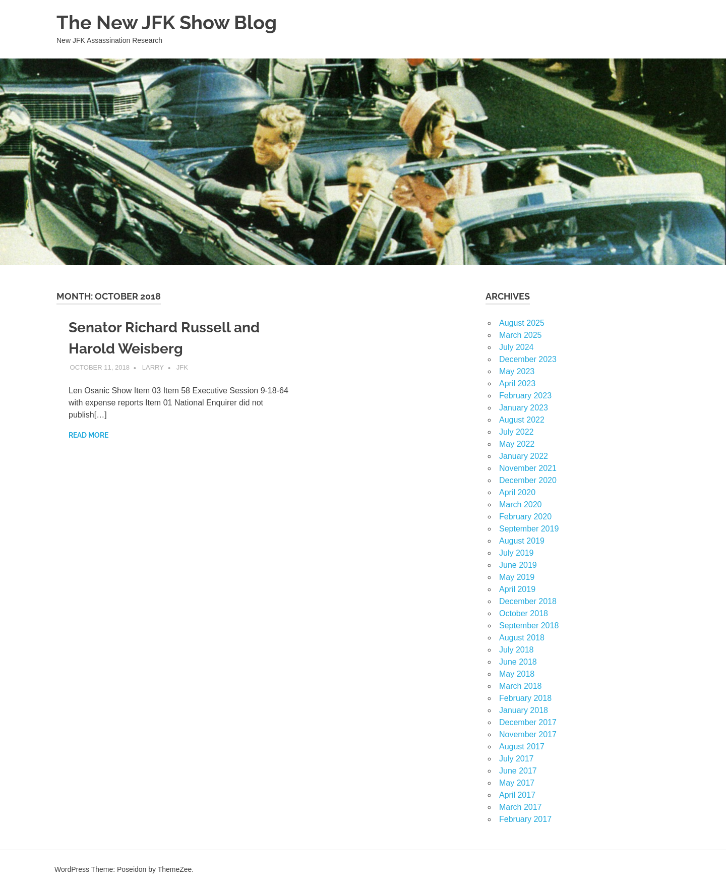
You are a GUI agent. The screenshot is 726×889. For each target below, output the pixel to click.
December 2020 (528, 480)
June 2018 (518, 662)
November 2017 (528, 734)
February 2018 (525, 698)
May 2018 (516, 674)
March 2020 (520, 504)
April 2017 (517, 795)
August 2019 (521, 541)
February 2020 (525, 516)
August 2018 (521, 637)
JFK (182, 367)
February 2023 (525, 395)
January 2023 (523, 407)
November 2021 (528, 468)
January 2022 (523, 456)
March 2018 (520, 686)
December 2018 (528, 601)
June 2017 (518, 770)
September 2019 (529, 528)
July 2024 (516, 347)
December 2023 (528, 359)
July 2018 (516, 649)
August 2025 (521, 323)
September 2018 (529, 625)
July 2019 (516, 553)
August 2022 (521, 420)
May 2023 (516, 371)
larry (153, 367)
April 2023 (517, 383)
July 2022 (516, 432)
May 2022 (516, 444)
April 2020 (517, 492)
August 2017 (521, 746)
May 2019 (516, 577)
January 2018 (523, 710)
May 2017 (516, 783)
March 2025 (520, 335)
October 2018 (523, 613)
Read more (88, 435)
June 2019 (518, 565)
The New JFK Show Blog (166, 22)
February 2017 (525, 819)
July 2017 (516, 758)
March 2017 (520, 807)
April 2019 (517, 589)
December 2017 (528, 722)
